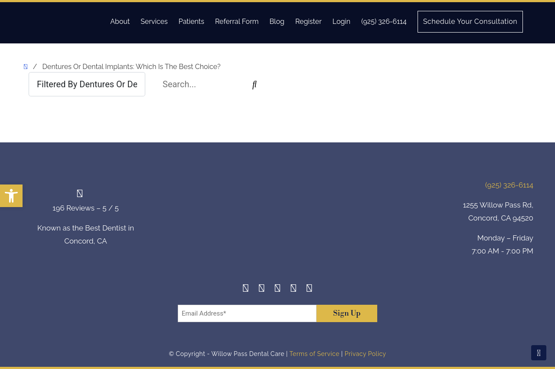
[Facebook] (245, 289)
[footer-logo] (277, 219)
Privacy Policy (365, 353)
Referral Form (237, 21)
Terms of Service (314, 353)
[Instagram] (262, 289)
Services (154, 21)
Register (308, 21)
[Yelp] (293, 289)
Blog (276, 21)
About (120, 21)
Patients (191, 21)
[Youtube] (309, 289)
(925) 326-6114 (383, 21)
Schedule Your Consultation (470, 21)
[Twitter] (278, 289)
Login (341, 21)
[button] (11, 195)
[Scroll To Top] (538, 352)
